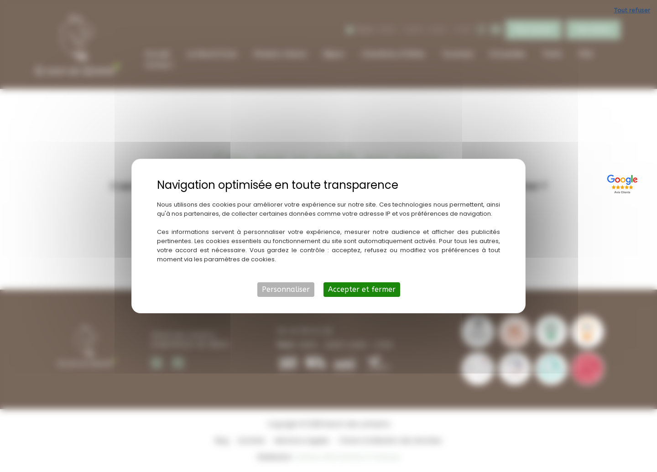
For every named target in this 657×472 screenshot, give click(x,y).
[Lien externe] (623, 182)
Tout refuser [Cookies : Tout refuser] (632, 10)
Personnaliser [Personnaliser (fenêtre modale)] (286, 289)
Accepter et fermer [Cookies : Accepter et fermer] (362, 289)
